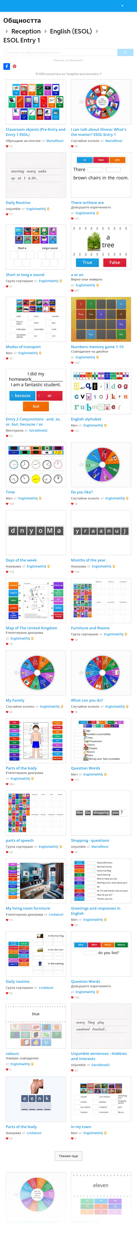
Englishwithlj (36, 209)
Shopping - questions (90, 840)
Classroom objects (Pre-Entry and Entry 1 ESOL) (36, 132)
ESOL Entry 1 (21, 40)
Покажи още (68, 1156)
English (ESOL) (71, 31)
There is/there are (87, 202)
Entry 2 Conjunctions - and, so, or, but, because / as (34, 421)
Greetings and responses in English (96, 911)
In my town (81, 1126)
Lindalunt (56, 914)
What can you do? (87, 700)
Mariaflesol (54, 141)
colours (12, 1053)
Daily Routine (18, 202)
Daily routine (17, 981)
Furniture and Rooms (90, 627)
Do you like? (82, 492)
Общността (22, 20)
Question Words (85, 768)
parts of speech (20, 840)
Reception (26, 31)
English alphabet (86, 419)
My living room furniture (28, 908)
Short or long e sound (25, 274)
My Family (15, 700)
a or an (77, 274)
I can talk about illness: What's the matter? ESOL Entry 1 (99, 132)
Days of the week (21, 560)
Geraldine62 (38, 430)
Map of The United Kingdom (31, 627)
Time (10, 492)
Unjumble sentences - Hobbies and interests (99, 1056)
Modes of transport (23, 346)
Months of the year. (89, 560)
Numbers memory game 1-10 (97, 346)
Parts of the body (21, 768)
